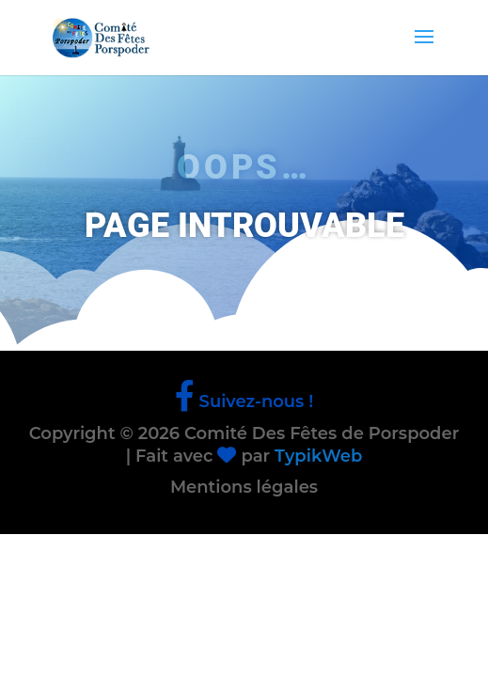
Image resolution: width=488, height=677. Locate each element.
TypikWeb (318, 456)
